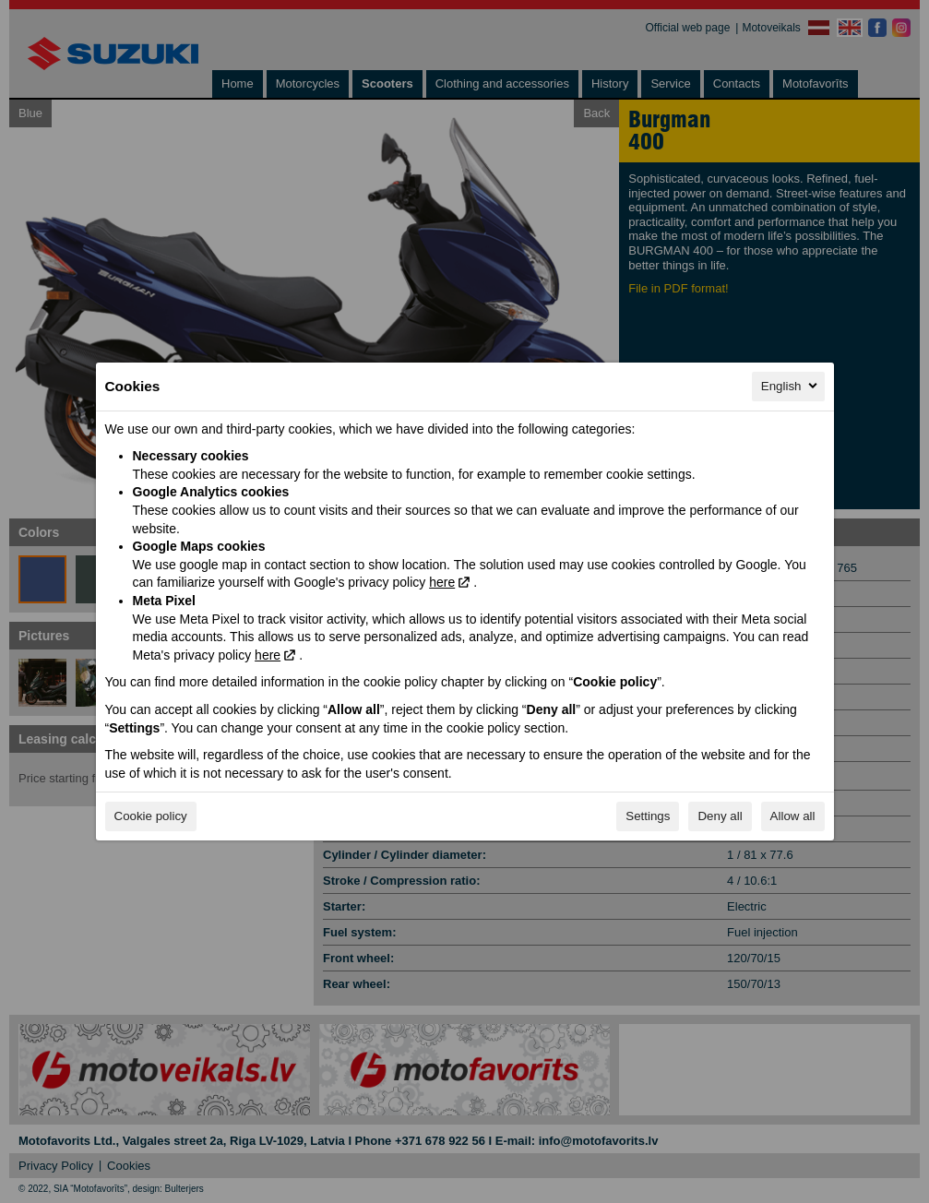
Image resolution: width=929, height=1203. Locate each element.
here (442, 582)
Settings (647, 816)
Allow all (793, 816)
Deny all (719, 816)
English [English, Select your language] (790, 385)
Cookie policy (150, 816)
